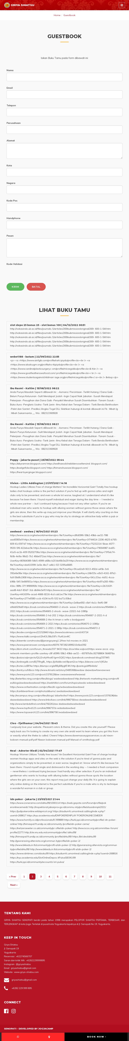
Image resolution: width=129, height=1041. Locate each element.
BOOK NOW (96, 1036)
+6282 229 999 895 (22, 988)
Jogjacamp (45, 1028)
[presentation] (32, 273)
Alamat (11, 140)
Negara (11, 183)
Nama (10, 70)
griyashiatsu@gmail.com (24, 979)
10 (100, 876)
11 (110, 876)
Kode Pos (12, 200)
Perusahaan (14, 122)
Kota (9, 165)
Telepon (11, 105)
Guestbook (69, 15)
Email (10, 87)
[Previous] (13, 877)
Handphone (13, 218)
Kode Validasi (14, 264)
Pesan (10, 235)
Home (57, 15)
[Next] (14, 885)
